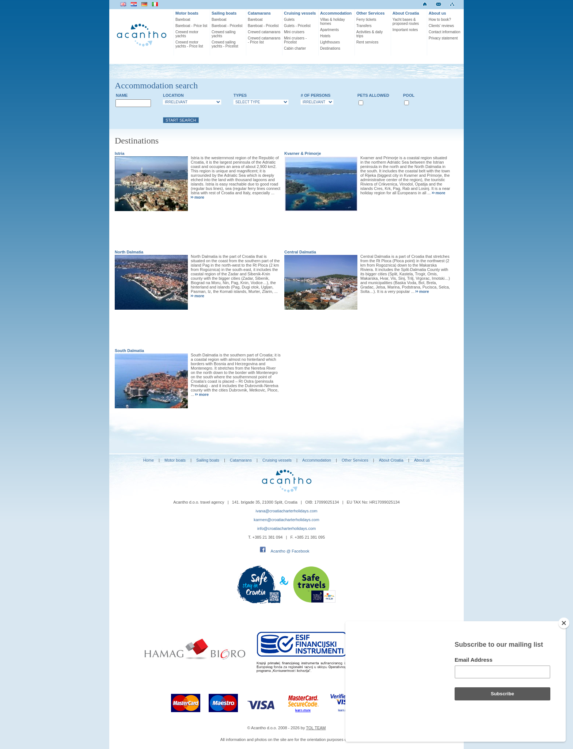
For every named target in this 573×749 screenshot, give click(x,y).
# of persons (315, 95)
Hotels (325, 36)
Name (122, 95)
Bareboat (182, 20)
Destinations (330, 48)
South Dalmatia (129, 350)
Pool (408, 95)
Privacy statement (443, 38)
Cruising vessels (300, 13)
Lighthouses (330, 42)
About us (437, 13)
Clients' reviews (441, 26)
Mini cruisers (294, 32)
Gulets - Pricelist (297, 26)
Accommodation (336, 13)
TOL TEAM (316, 728)
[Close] (563, 623)
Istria (119, 153)
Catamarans (259, 13)
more (199, 197)
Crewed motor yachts (186, 34)
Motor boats (186, 13)
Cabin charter (295, 48)
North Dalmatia (129, 252)
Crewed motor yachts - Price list (189, 44)
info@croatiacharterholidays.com (286, 528)
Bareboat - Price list (191, 26)
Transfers (364, 26)
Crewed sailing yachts (224, 34)
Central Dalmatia (300, 252)
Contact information (444, 32)
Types (240, 95)
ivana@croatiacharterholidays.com (287, 511)
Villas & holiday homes (332, 22)
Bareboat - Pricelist (227, 26)
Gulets (289, 20)
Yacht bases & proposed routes (405, 22)
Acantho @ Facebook (290, 551)
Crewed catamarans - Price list (264, 40)
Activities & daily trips (369, 34)
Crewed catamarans (264, 32)
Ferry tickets (366, 20)
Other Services (370, 13)
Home (148, 460)
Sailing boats (224, 13)
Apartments (329, 30)
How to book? (440, 20)
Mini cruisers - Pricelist (295, 40)
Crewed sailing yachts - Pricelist (225, 44)
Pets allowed (373, 95)
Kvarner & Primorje (302, 153)
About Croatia (405, 13)
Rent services (367, 42)
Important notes (405, 30)
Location (173, 95)
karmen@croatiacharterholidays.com (286, 519)
